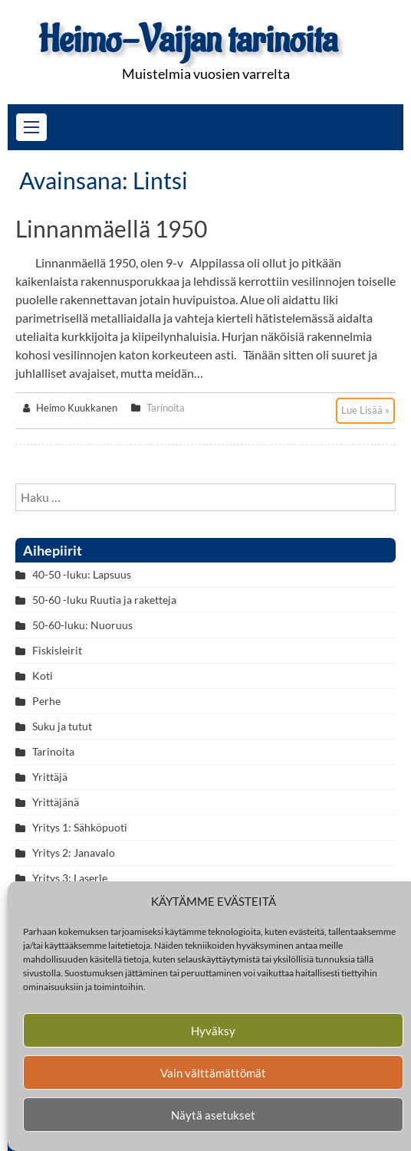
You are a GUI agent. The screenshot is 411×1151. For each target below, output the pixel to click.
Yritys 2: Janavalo (73, 852)
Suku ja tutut (62, 726)
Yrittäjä (49, 776)
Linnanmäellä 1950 (111, 228)
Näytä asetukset (213, 1115)
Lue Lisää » (365, 410)
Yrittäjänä (55, 801)
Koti (42, 675)
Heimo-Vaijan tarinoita (187, 40)
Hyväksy (213, 1031)
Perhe (46, 700)
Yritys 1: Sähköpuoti (79, 827)
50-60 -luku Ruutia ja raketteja (104, 599)
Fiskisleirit (57, 650)
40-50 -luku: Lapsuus (81, 574)
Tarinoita (165, 408)
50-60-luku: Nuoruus (82, 624)
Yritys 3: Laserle (69, 877)
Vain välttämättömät (213, 1073)
